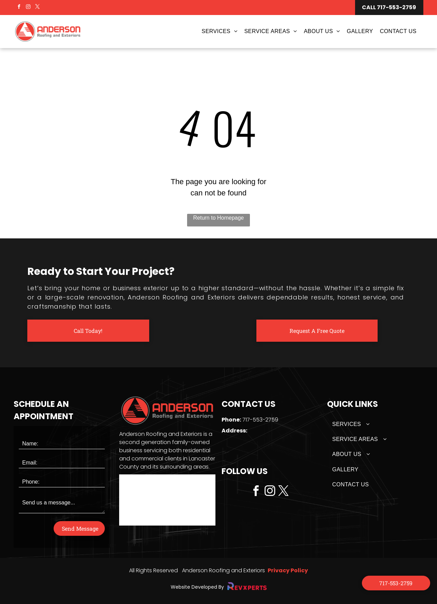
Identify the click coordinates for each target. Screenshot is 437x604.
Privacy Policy (288, 570)
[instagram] (28, 7)
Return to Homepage (218, 218)
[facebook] (18, 7)
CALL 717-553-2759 (389, 7)
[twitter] (37, 7)
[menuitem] (218, 31)
